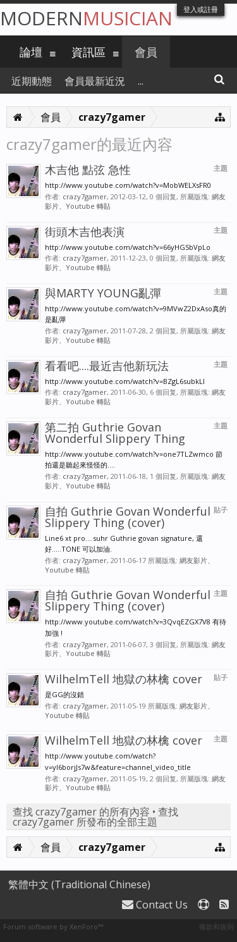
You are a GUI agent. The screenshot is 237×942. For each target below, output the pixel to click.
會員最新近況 (94, 81)
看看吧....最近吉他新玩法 (107, 365)
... (140, 81)
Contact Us (155, 905)
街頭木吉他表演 (85, 231)
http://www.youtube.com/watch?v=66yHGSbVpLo (127, 247)
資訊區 (88, 51)
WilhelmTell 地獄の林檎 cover (123, 678)
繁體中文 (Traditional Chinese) (79, 884)
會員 (146, 51)
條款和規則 (216, 926)
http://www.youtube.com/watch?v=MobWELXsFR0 (128, 185)
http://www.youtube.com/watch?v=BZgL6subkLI (125, 381)
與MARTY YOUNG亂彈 (103, 293)
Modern (86, 18)
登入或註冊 (200, 9)
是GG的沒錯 (64, 694)
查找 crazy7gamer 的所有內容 (81, 812)
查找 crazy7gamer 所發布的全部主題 (95, 817)
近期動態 (31, 81)
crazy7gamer (85, 196)
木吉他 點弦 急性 (88, 169)
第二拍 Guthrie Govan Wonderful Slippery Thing (115, 432)
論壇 (31, 51)
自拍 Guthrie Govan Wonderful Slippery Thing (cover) (127, 517)
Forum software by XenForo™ (53, 926)
